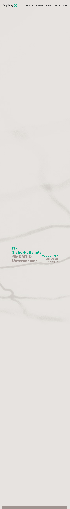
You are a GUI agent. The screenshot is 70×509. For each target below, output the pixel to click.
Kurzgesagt (63, 258)
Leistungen (63, 253)
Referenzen (63, 255)
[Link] (10, 5)
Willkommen (63, 251)
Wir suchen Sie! (50, 259)
